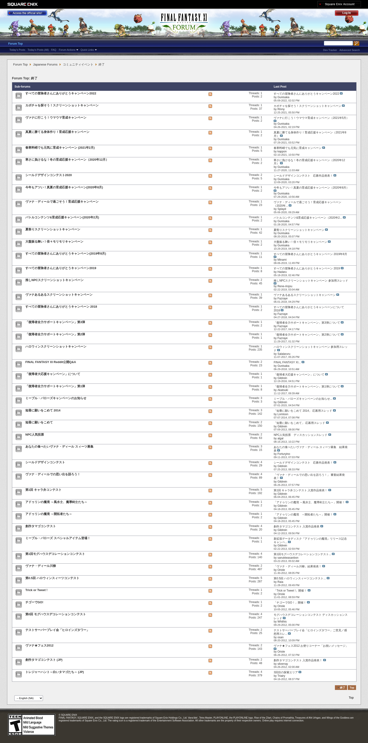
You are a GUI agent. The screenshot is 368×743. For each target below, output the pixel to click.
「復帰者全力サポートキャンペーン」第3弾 (55, 322)
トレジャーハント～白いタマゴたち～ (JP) (54, 672)
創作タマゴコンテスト (40, 526)
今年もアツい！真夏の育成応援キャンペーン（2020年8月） (311, 187)
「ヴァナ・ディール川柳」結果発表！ (298, 566)
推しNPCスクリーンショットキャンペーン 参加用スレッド (311, 280)
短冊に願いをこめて (39, 422)
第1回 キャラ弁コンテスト (43, 489)
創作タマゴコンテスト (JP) (43, 660)
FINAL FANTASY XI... (287, 362)
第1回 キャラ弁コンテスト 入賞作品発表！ (300, 490)
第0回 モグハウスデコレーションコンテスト (55, 614)
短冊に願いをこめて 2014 (43, 410)
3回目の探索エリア (286, 672)
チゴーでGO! (34, 602)
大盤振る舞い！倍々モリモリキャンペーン (54, 241)
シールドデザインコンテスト (45, 462)
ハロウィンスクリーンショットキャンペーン (55, 346)
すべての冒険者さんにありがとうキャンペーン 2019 (307, 268)
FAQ (53, 49)
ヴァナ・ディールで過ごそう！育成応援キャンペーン (62, 201)
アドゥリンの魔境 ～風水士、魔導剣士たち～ (56, 502)
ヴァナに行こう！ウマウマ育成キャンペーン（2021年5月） (311, 118)
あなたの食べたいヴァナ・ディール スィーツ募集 (59, 446)
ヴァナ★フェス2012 (39, 645)
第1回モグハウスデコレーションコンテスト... (302, 554)
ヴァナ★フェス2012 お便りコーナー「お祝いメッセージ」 (311, 645)
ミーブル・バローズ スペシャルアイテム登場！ (57, 538)
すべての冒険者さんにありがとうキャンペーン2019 (60, 268)
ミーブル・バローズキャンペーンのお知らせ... (303, 398)
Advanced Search (349, 50)
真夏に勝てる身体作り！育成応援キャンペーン (57, 132)
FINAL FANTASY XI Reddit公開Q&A (50, 362)
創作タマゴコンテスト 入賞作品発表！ (298, 660)
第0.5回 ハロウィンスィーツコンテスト (52, 578)
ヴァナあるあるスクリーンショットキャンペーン (58, 294)
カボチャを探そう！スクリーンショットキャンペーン (62, 105)
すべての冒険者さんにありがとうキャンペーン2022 (60, 93)
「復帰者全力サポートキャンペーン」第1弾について (307, 386)
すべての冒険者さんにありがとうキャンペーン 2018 (61, 306)
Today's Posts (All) (38, 49)
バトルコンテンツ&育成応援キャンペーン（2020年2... (308, 217)
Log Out (349, 13)
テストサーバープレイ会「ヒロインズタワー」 (57, 630)
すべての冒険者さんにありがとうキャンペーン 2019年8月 (310, 254)
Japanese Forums (45, 64)
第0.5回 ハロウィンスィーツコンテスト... (300, 578)
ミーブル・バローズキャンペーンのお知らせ (55, 398)
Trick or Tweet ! (36, 590)
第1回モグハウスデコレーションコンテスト (55, 554)
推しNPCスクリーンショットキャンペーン (54, 280)
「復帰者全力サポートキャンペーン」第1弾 (55, 386)
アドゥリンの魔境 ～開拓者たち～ (48, 514)
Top (352, 687)
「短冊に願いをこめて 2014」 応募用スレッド (303, 410)
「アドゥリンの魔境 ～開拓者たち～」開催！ (303, 514)
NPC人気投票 (34, 434)
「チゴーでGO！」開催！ (290, 602)
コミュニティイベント (78, 64)
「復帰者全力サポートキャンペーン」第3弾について (307, 322)
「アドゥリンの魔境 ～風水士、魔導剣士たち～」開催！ (309, 502)
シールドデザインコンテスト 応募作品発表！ (303, 175)
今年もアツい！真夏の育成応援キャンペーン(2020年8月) (64, 187)
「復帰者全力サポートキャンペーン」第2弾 (55, 334)
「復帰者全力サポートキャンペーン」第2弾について (307, 334)
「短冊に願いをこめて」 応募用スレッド (299, 423)
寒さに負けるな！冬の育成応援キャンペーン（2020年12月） (67, 159)
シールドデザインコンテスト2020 (48, 175)
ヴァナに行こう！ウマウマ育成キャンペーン (55, 117)
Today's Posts (17, 49)
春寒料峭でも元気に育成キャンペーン (298, 148)
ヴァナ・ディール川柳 (40, 566)
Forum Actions (67, 49)
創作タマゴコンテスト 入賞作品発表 (296, 526)
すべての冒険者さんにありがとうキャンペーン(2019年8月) (65, 253)
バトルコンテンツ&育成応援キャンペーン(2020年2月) (62, 217)
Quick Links (87, 49)
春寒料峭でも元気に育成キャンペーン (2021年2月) (60, 147)
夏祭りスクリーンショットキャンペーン (52, 229)
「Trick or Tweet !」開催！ (290, 590)
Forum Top (15, 43)
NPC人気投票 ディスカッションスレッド (300, 435)
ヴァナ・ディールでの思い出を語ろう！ (52, 474)
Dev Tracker (330, 50)
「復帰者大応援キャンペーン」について (52, 374)
